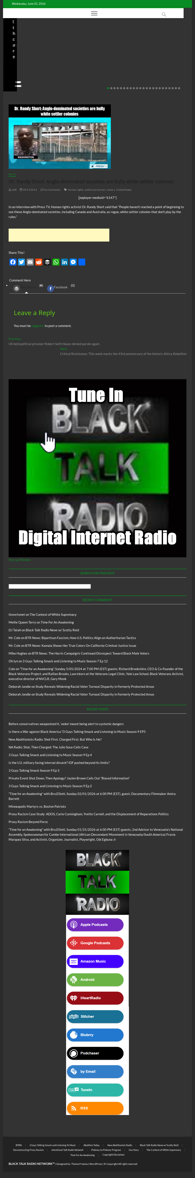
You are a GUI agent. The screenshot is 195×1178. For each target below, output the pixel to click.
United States (124, 189)
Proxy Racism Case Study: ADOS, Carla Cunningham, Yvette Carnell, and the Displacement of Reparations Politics (89, 814)
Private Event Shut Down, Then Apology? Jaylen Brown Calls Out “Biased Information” (69, 778)
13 (147, 88)
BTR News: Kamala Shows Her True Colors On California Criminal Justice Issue (80, 645)
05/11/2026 (28, 73)
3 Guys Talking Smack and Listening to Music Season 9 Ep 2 (50, 786)
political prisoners (95, 189)
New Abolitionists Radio (95, 49)
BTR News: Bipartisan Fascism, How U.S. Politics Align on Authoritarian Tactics (80, 638)
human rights (76, 189)
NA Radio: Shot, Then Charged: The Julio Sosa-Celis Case (157, 62)
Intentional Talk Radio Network (67, 1149)
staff (12, 73)
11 (140, 88)
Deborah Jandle (20, 686)
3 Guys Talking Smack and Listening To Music (52, 1145)
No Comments (18, 79)
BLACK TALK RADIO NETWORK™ (32, 1163)
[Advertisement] (59, 235)
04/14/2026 (92, 73)
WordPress (24, 288)
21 (173, 88)
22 (176, 88)
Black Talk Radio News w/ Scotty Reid (33, 39)
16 (156, 88)
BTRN (19, 43)
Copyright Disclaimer (113, 1154)
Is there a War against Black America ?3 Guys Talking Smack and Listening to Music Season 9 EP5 (77, 732)
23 (179, 88)
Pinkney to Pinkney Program (106, 1149)
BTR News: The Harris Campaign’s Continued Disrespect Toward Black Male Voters (90, 653)
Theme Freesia (79, 1163)
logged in (37, 326)
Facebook (57, 288)
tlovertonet (17, 614)
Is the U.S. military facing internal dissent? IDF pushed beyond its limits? (59, 763)
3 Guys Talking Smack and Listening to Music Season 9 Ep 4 (50, 755)
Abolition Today (92, 1145)
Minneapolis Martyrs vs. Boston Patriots (37, 806)
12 (143, 88)
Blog (11, 43)
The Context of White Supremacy (53, 614)
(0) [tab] (26, 288)
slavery (111, 189)
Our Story (134, 1149)
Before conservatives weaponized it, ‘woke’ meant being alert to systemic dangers (28, 59)
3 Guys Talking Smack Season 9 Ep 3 (34, 770)
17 (160, 88)
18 (163, 88)
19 (166, 88)
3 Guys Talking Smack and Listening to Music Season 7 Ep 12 (65, 661)
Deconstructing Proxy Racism (28, 1149)
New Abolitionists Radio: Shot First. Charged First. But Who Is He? (94, 62)
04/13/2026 (154, 73)
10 (137, 88)
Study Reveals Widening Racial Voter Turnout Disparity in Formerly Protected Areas (95, 686)
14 (150, 88)
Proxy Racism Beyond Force (28, 822)
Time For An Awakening (57, 622)
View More (16, 86)
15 (153, 88)
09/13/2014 (28, 189)
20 (169, 88)
